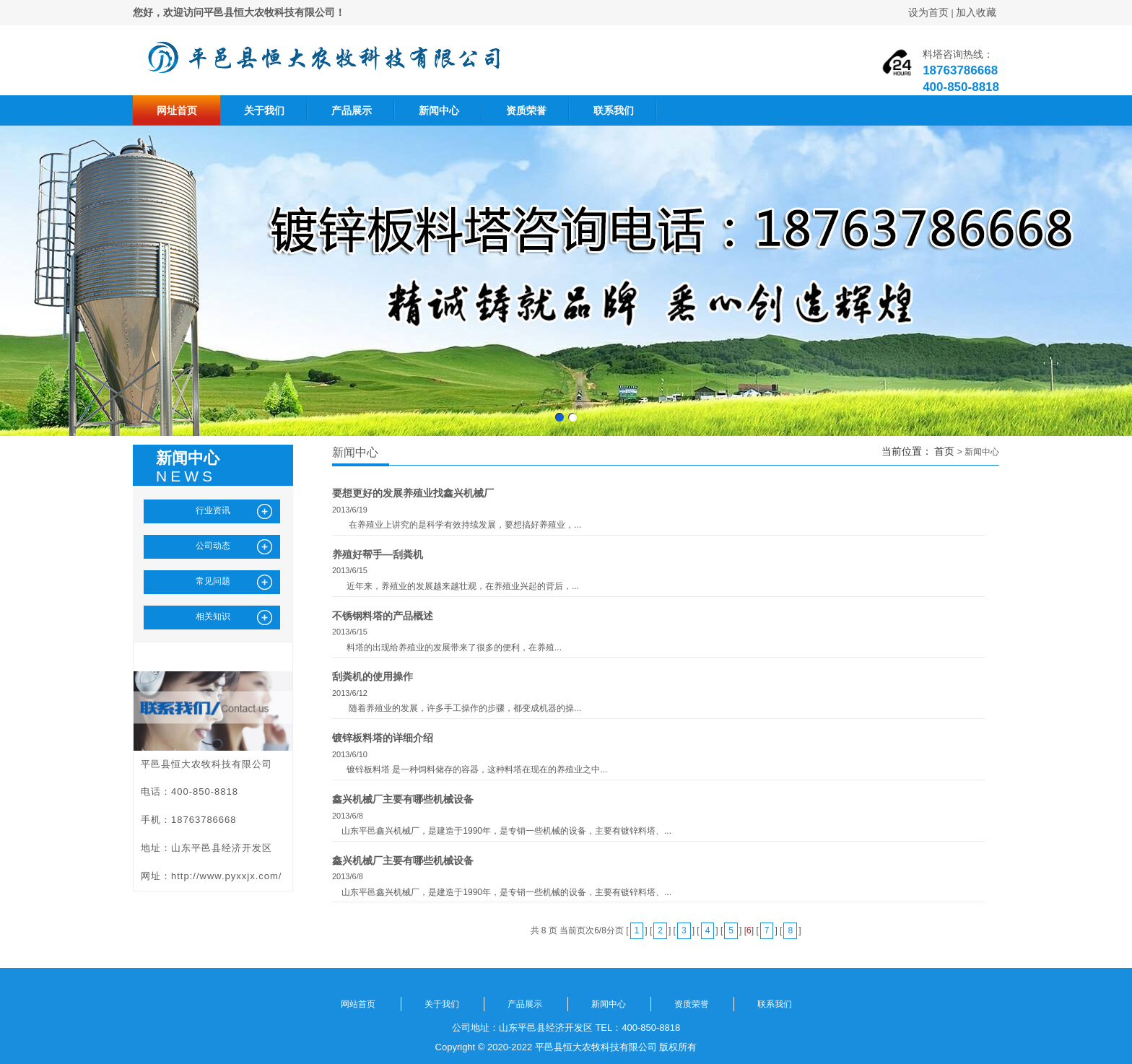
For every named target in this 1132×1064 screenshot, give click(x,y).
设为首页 (928, 12)
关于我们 (264, 110)
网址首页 (177, 110)
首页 (944, 451)
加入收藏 (976, 12)
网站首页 (358, 1004)
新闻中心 (439, 110)
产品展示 (351, 110)
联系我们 (613, 110)
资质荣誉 (526, 110)
